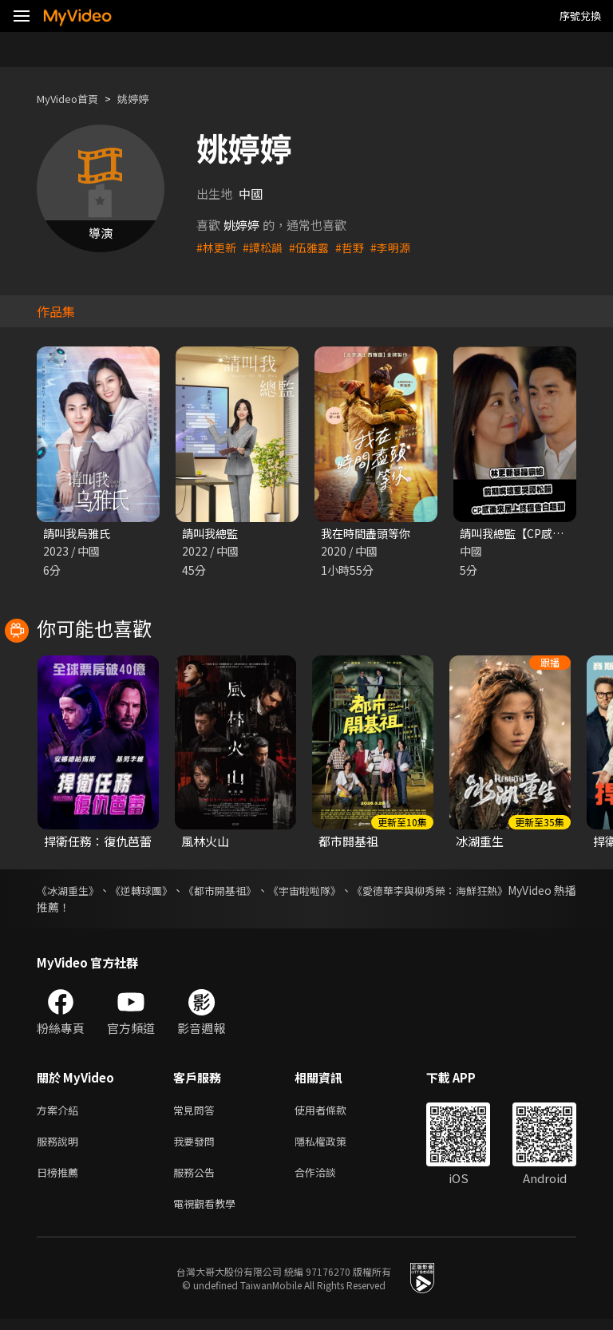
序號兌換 (580, 15)
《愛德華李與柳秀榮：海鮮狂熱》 (492, 892)
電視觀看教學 (209, 1213)
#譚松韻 (266, 247)
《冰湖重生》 (70, 892)
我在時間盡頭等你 (369, 533)
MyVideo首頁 (73, 98)
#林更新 (217, 247)
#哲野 (357, 247)
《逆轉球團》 (158, 892)
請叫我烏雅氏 (79, 533)
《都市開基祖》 (251, 892)
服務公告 (197, 1179)
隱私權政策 (334, 1146)
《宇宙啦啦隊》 (349, 892)
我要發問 (197, 1146)
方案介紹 (61, 1112)
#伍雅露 (315, 247)
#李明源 (400, 247)
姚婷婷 (146, 98)
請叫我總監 (212, 533)
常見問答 (197, 1112)
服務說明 (61, 1146)
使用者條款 (334, 1112)
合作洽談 (328, 1179)
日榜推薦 (61, 1179)
